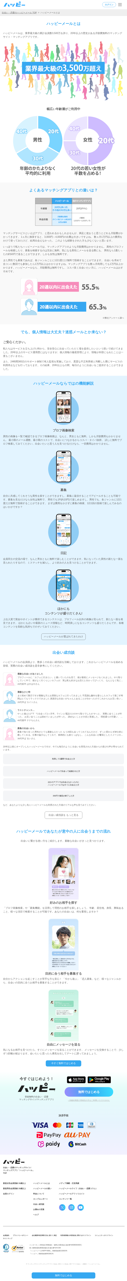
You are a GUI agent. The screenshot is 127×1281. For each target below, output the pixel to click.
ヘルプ (36, 1215)
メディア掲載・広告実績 (69, 1183)
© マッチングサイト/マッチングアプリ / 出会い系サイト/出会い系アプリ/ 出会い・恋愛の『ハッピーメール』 (63, 1264)
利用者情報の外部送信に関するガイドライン (75, 1235)
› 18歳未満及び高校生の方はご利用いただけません (89, 1100)
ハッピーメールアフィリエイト (72, 1194)
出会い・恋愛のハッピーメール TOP (19, 12)
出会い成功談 (38, 1204)
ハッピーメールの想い (42, 1188)
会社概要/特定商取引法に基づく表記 (44, 1235)
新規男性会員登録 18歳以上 (14, 1188)
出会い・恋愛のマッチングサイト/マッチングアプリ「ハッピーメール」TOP (18, 1170)
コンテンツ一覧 (65, 1199)
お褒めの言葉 (38, 1209)
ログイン (109, 4)
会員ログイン (8, 1194)
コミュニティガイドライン (104, 1235)
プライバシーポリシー (20, 1235)
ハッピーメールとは (41, 1183)
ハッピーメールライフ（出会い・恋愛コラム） (78, 1188)
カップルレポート (40, 1199)
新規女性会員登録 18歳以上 (14, 1183)
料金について (38, 1194)
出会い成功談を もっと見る (63, 815)
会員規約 (6, 1235)
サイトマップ (7, 1238)
